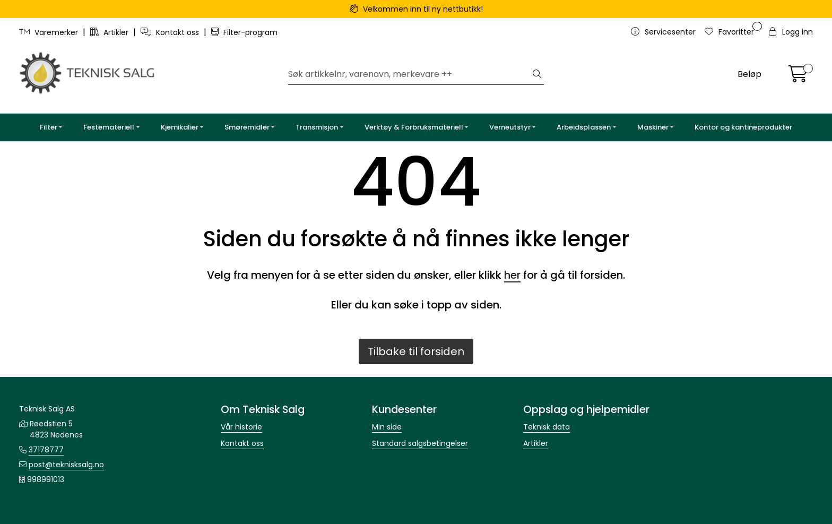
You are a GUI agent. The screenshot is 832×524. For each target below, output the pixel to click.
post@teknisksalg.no (66, 464)
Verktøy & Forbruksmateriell (414, 127)
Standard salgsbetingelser (420, 443)
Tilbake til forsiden (416, 351)
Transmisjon (317, 127)
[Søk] (409, 74)
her (512, 275)
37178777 (46, 449)
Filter (48, 127)
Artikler (110, 32)
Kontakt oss (171, 32)
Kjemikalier (179, 127)
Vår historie (241, 427)
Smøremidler (247, 127)
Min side (387, 427)
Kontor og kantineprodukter (743, 127)
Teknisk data (546, 427)
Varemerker (49, 32)
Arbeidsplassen (584, 127)
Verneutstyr (510, 127)
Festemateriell (108, 127)
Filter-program (244, 32)
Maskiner (653, 127)
